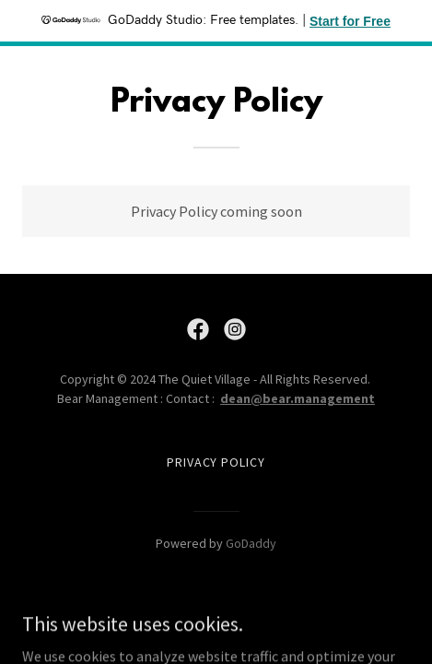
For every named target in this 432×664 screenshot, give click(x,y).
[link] (198, 329)
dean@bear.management (297, 398)
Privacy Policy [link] (216, 462)
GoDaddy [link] (251, 543)
